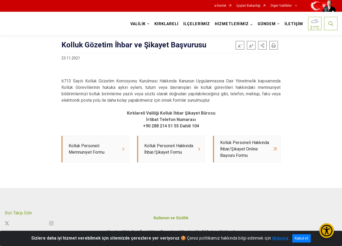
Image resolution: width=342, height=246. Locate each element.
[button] (262, 45)
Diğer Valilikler (282, 5)
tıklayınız (280, 238)
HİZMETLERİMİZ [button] (232, 24)
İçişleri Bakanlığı (248, 5)
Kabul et (301, 238)
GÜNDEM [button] (267, 24)
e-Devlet (220, 5)
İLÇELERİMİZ (196, 24)
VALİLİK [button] (138, 24)
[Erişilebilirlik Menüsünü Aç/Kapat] (326, 230)
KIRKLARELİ (166, 24)
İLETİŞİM (294, 24)
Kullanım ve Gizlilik (171, 218)
